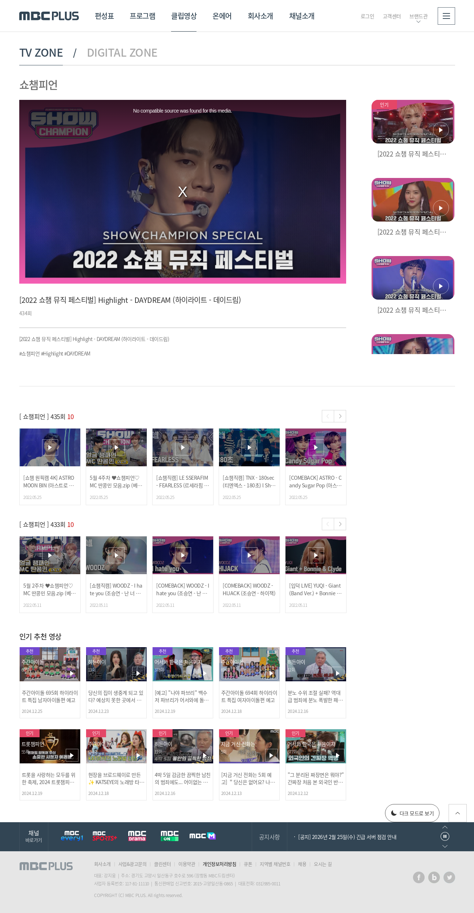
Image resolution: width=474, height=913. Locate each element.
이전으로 (445, 827)
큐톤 (248, 863)
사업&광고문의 (132, 863)
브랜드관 (418, 16)
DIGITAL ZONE (122, 52)
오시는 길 (323, 863)
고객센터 (392, 16)
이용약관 (186, 863)
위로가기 (458, 813)
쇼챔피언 (38, 84)
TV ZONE (41, 52)
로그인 (367, 16)
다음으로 (445, 846)
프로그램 (142, 16)
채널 (34, 835)
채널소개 (302, 16)
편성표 (104, 16)
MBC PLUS (49, 16)
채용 (302, 863)
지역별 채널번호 (275, 863)
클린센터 (162, 863)
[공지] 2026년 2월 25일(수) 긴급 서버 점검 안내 (347, 836)
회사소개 (260, 16)
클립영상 (184, 16)
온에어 (222, 16)
